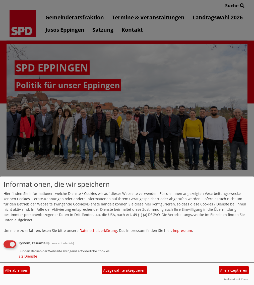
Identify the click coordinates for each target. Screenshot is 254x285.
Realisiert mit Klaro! (235, 279)
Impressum (182, 230)
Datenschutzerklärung (98, 230)
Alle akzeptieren (233, 270)
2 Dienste (28, 256)
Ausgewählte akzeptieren (124, 270)
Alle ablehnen (16, 270)
